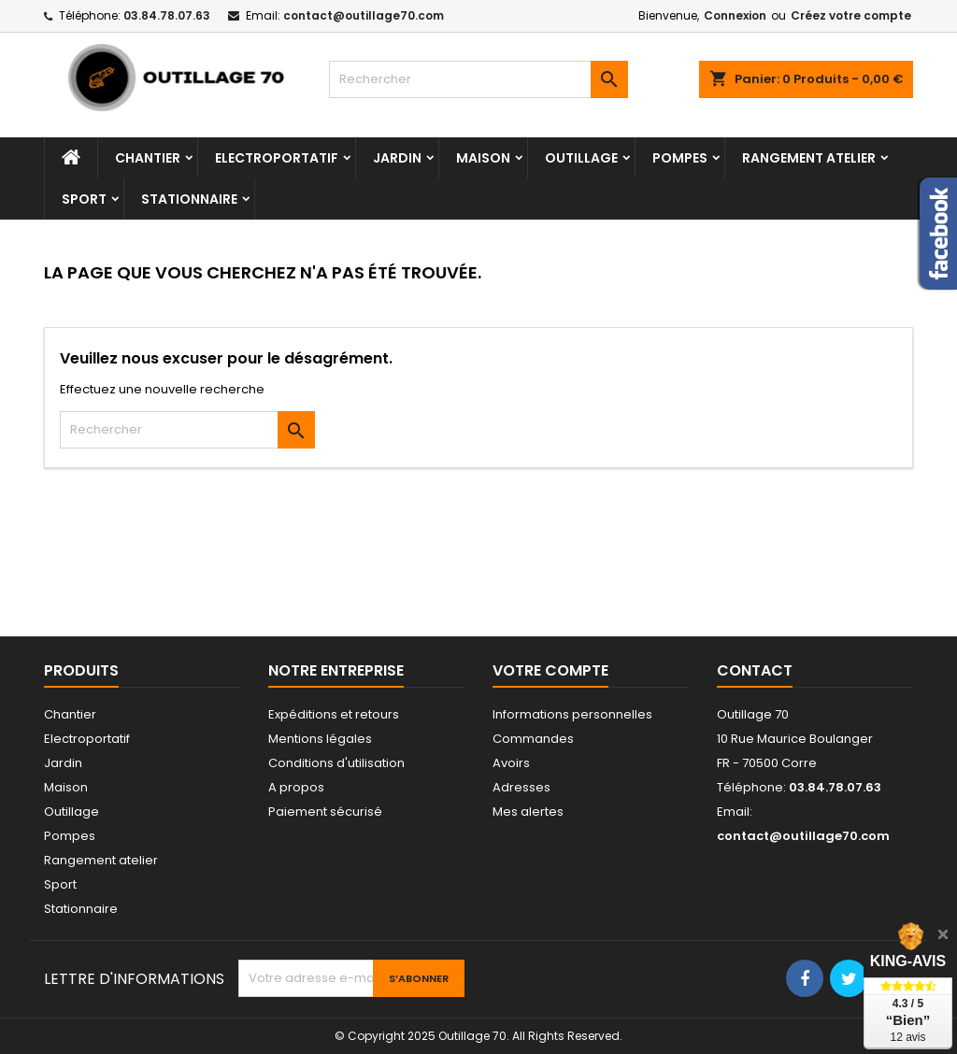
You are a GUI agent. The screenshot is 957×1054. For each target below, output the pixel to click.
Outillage (581, 158)
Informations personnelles (572, 714)
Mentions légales (320, 739)
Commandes (533, 739)
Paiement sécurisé (325, 811)
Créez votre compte (851, 15)
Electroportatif (276, 158)
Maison (483, 158)
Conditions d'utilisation (336, 763)
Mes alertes (528, 811)
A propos (296, 787)
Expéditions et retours (333, 714)
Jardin (397, 158)
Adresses (521, 787)
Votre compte (550, 670)
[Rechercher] (478, 79)
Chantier (147, 158)
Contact (755, 670)
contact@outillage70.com (363, 15)
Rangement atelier (809, 158)
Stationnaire (189, 199)
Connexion (735, 15)
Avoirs (511, 763)
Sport (84, 199)
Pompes (679, 158)
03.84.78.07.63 (166, 15)
